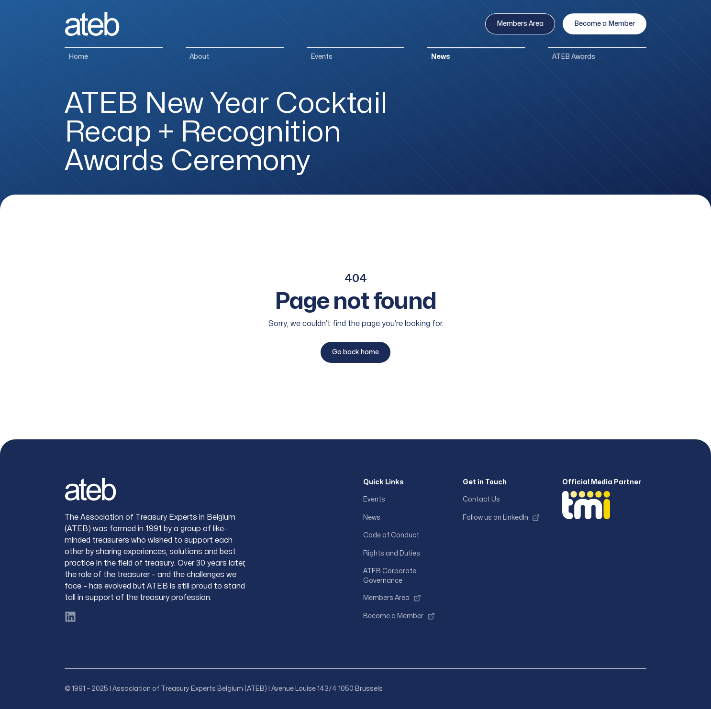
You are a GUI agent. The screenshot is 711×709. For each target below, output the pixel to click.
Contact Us (481, 499)
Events (322, 57)
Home (78, 57)
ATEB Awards (573, 57)
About (199, 57)
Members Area (520, 24)
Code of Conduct (391, 535)
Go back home (355, 352)
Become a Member (604, 24)
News (440, 57)
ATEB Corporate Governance (389, 576)
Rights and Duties (391, 553)
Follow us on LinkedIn (501, 518)
